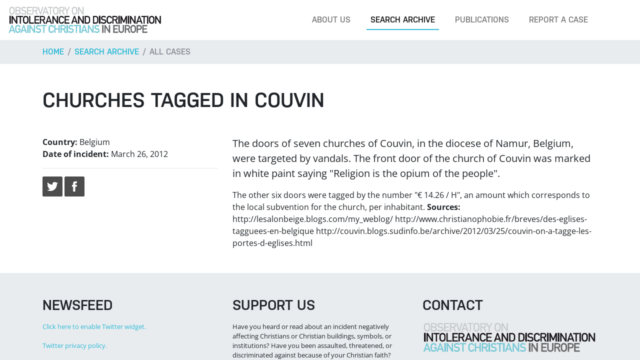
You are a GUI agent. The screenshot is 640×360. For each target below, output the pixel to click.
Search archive (402, 19)
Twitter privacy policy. (74, 345)
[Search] (617, 20)
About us (331, 19)
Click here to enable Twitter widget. (94, 326)
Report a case (558, 19)
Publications (482, 19)
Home (53, 51)
